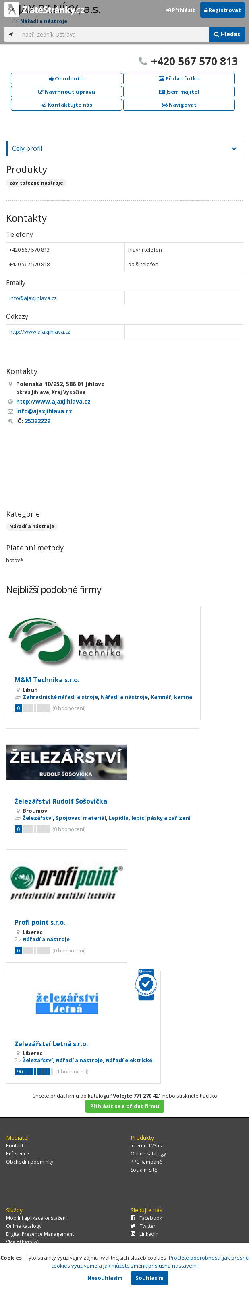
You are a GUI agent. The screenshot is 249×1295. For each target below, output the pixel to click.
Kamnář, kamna (171, 696)
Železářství (38, 817)
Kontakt (14, 1145)
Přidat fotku (179, 78)
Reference (17, 1153)
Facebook (146, 1218)
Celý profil (27, 148)
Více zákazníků (22, 1242)
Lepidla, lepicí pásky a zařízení (150, 817)
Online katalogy (148, 1153)
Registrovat (222, 10)
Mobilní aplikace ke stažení (36, 1218)
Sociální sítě (144, 1169)
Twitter (143, 1226)
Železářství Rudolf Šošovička (61, 801)
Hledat (227, 34)
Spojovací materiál (81, 817)
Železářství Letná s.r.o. (51, 1043)
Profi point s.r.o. (40, 922)
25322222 (37, 421)
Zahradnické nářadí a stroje (60, 696)
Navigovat (179, 104)
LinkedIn (144, 1234)
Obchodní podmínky (29, 1161)
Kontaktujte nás (66, 104)
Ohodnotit (67, 78)
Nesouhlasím (104, 1277)
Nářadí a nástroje (31, 526)
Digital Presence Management (40, 1234)
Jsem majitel (179, 91)
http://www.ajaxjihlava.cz (40, 331)
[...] (114, 34)
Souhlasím (149, 1277)
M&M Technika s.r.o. (47, 679)
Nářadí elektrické (129, 1060)
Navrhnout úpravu (66, 91)
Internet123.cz (147, 1145)
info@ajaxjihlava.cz (33, 298)
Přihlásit (180, 10)
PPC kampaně (146, 1161)
